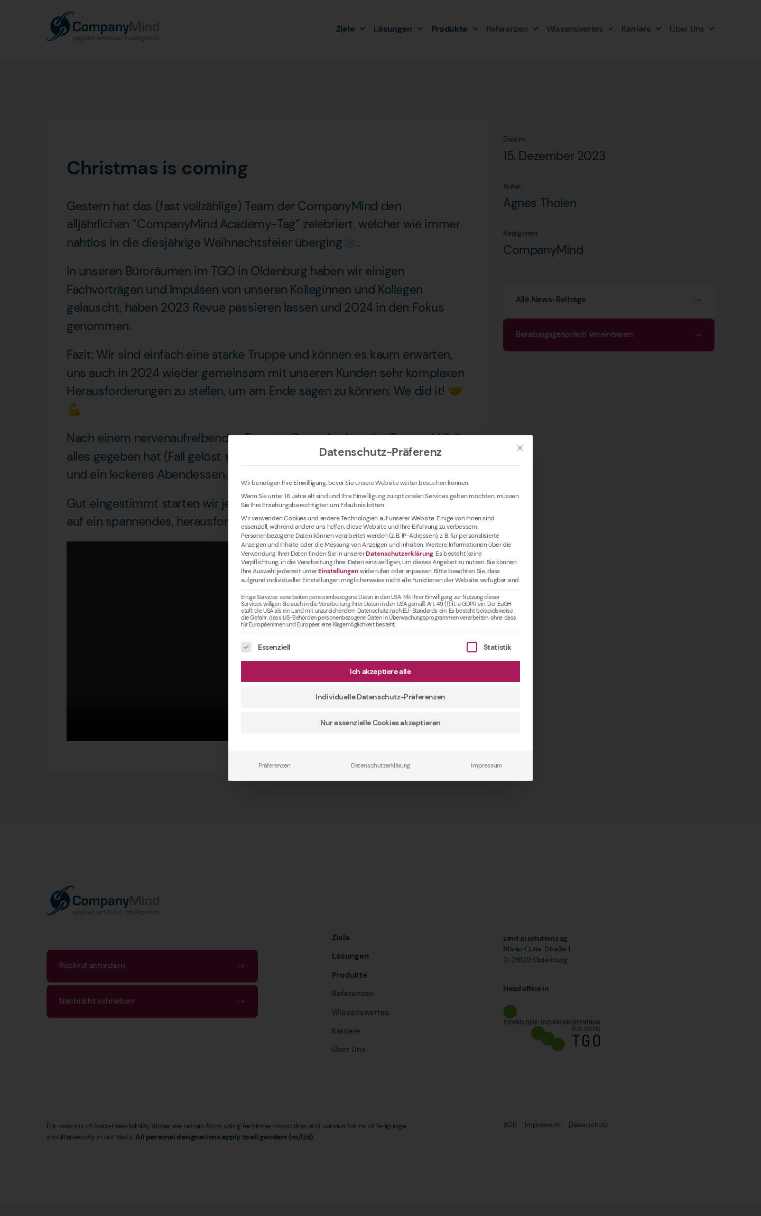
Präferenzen (274, 765)
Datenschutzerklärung (399, 553)
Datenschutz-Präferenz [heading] (380, 452)
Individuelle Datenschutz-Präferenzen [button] (380, 696)
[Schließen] (520, 447)
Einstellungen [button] (338, 571)
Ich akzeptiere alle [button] (380, 671)
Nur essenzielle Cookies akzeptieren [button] (380, 722)
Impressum (486, 765)
